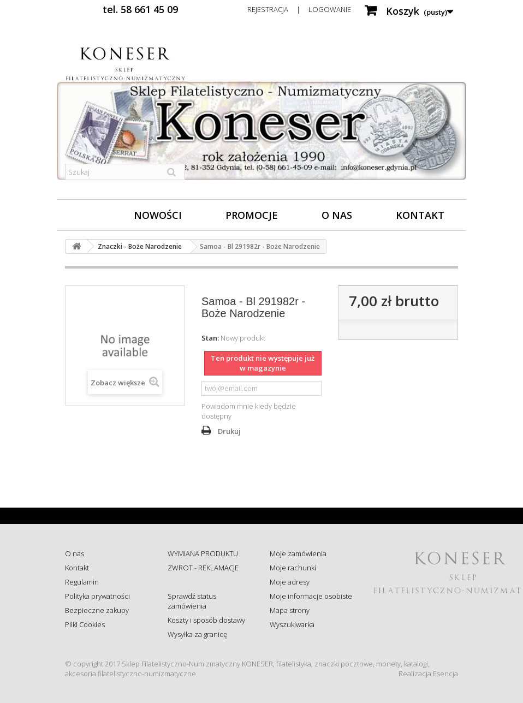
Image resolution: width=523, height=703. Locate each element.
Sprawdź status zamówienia (192, 601)
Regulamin (82, 582)
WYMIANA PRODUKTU (203, 553)
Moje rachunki (293, 568)
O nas (337, 215)
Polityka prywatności (97, 596)
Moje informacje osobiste (311, 596)
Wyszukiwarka (292, 624)
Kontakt (420, 215)
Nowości (158, 215)
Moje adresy (290, 582)
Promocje (251, 215)
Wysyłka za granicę (197, 634)
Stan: (210, 338)
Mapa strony (290, 610)
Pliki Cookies (85, 624)
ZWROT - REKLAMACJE (203, 568)
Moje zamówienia (298, 553)
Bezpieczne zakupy (97, 610)
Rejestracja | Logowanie (299, 9)
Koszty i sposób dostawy (206, 620)
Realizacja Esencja (428, 673)
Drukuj (229, 431)
